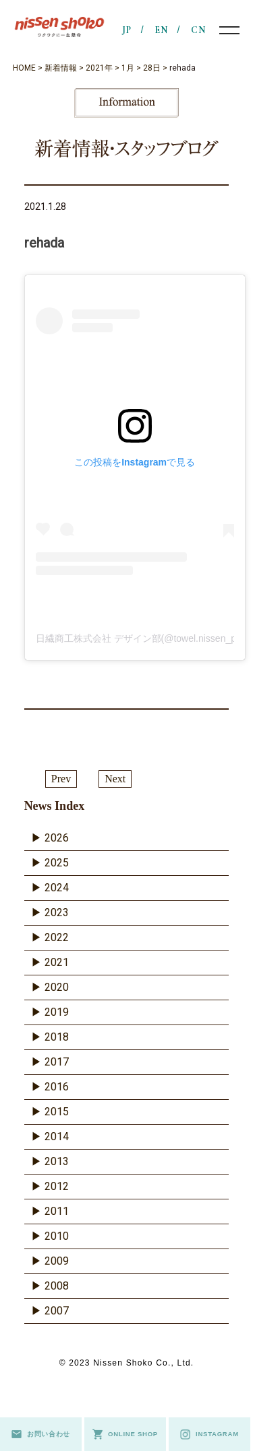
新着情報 (61, 68)
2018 (57, 1037)
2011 (57, 1211)
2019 (57, 1012)
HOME (24, 68)
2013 (57, 1161)
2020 (57, 987)
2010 (57, 1236)
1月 (127, 68)
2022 (57, 937)
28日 (152, 68)
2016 (57, 1086)
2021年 (99, 68)
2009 (57, 1261)
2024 (57, 887)
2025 (57, 862)
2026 (57, 837)
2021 (57, 962)
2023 (57, 912)
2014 (57, 1136)
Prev (61, 778)
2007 (57, 1310)
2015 (57, 1111)
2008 (57, 1285)
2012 (57, 1186)
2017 (57, 1061)
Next (115, 778)
